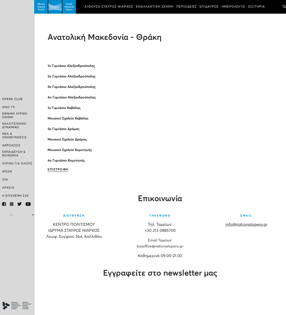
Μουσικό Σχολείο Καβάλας (68, 118)
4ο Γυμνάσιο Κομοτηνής (66, 160)
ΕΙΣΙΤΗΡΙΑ (257, 6)
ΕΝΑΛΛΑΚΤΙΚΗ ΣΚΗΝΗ (155, 6)
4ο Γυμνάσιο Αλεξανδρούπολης (72, 97)
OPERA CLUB (12, 99)
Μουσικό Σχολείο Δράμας (67, 139)
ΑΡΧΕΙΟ (8, 187)
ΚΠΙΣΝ (7, 171)
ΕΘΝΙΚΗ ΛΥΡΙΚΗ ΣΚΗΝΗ (14, 115)
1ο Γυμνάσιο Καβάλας (64, 108)
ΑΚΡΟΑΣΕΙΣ (11, 145)
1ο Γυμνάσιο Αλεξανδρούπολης (72, 66)
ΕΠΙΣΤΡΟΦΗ (58, 169)
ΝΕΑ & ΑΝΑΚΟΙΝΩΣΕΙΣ (14, 135)
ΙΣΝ (5, 179)
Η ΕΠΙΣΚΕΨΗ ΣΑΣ (15, 195)
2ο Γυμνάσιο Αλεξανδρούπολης (72, 76)
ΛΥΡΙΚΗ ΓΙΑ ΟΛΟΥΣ (17, 163)
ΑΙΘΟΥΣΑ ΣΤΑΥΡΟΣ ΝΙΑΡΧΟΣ (109, 6)
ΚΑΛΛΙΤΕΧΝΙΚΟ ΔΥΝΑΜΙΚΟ (14, 125)
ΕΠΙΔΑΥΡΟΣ (209, 6)
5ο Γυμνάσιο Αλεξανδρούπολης (72, 87)
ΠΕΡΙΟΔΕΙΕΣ (187, 6)
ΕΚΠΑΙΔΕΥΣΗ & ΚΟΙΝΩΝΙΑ (14, 154)
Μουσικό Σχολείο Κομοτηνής (70, 150)
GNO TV (8, 107)
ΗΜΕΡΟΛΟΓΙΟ (234, 6)
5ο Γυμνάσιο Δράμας (64, 129)
